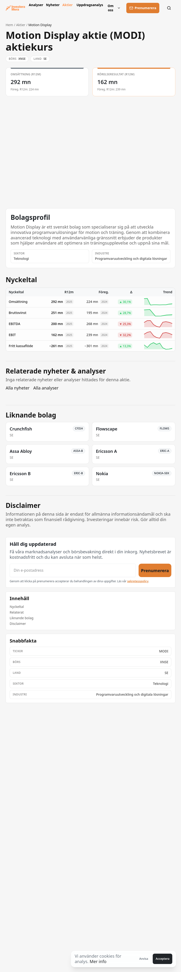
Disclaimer (18, 623)
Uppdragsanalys (89, 5)
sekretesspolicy (137, 581)
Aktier (67, 5)
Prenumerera (155, 570)
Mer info (98, 961)
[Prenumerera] (142, 8)
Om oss (114, 8)
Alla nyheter (17, 388)
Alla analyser (45, 388)
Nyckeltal (17, 606)
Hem (9, 25)
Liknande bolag (21, 618)
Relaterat (17, 612)
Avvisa (143, 959)
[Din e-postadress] (73, 570)
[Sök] (170, 8)
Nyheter (52, 5)
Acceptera (162, 959)
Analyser (35, 5)
